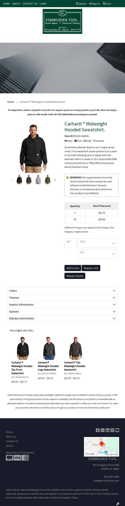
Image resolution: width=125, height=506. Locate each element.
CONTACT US (30, 3)
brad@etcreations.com (106, 480)
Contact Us (12, 441)
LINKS (43, 3)
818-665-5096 (111, 476)
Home (9, 432)
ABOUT (16, 3)
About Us (11, 436)
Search (81, 3)
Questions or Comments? (20, 452)
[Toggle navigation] (5, 39)
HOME (6, 3)
